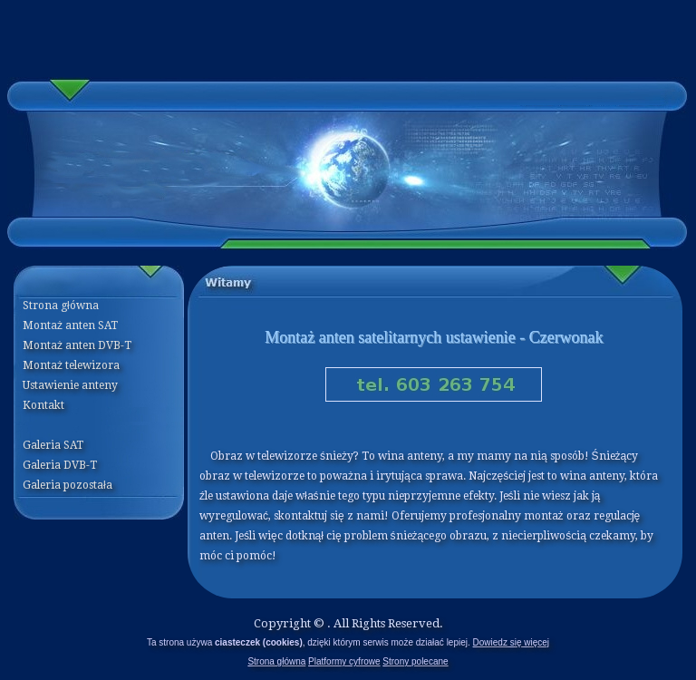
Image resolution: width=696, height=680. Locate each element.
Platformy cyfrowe (344, 661)
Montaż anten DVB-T (77, 345)
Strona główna (276, 661)
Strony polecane (415, 661)
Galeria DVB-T (60, 465)
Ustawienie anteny (70, 385)
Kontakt (43, 405)
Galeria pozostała (67, 485)
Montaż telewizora (71, 365)
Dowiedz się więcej (511, 642)
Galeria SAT (53, 445)
